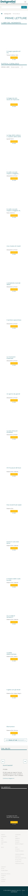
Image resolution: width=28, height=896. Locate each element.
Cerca (24, 7)
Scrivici (2, 868)
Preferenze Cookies (19, 863)
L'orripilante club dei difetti (13, 283)
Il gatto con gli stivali (13, 689)
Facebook (3, 875)
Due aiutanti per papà (14, 505)
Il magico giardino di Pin (13, 52)
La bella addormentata (11, 653)
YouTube (3, 881)
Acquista (14, 57)
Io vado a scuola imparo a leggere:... (13, 172)
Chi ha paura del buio (14, 468)
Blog (2, 847)
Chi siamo (17, 849)
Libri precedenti (15, 740)
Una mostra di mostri (14, 246)
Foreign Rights (4, 870)
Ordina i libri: (5, 67)
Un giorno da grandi (13, 394)
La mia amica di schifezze (12, 431)
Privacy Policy (18, 859)
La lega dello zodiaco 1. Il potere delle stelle (14, 135)
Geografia (17, 842)
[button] (3, 761)
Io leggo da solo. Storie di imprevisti (13, 98)
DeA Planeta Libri (8, 2)
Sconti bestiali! (8, 765)
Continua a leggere (8, 778)
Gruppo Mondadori (19, 850)
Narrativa (17, 840)
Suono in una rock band (13, 542)
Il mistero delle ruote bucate (13, 579)
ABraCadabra (4, 842)
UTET (2, 840)
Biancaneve (11, 726)
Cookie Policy (18, 861)
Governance (18, 856)
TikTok (2, 877)
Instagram (3, 879)
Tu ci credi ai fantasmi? (11, 616)
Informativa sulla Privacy (20, 857)
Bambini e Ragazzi (19, 843)
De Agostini (3, 836)
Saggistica (17, 838)
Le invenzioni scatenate (11, 357)
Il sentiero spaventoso (14, 320)
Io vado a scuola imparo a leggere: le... (14, 209)
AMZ (2, 843)
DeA (2, 838)
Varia (16, 836)
